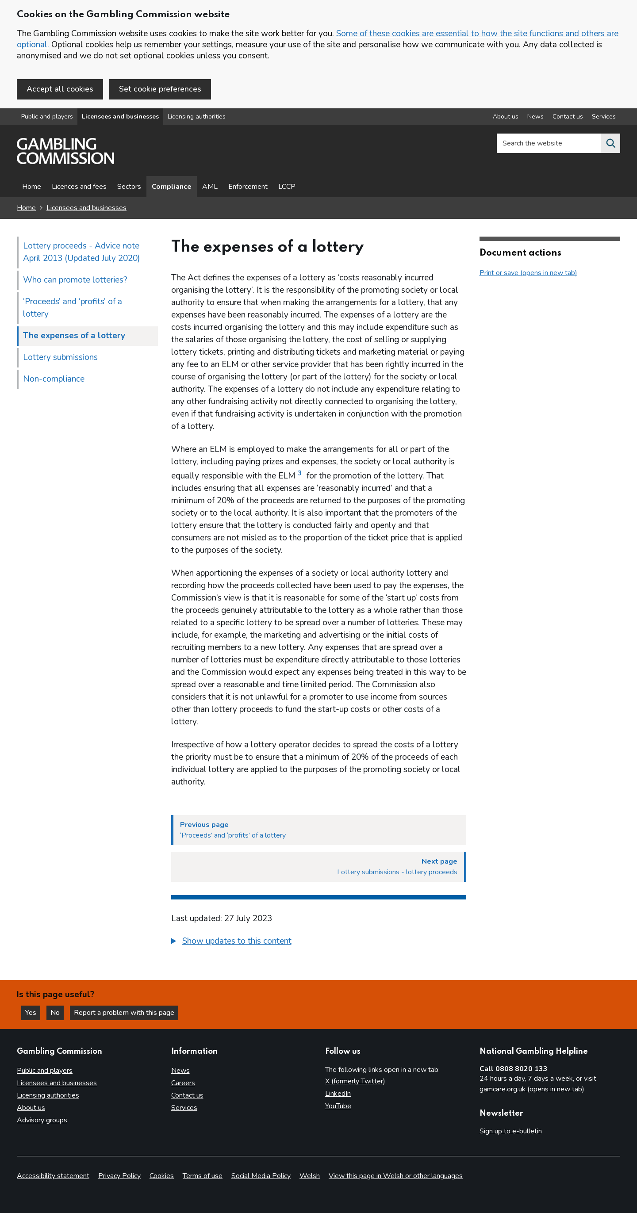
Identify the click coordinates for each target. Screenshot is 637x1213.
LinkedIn (338, 1093)
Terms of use (203, 1176)
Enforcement (248, 186)
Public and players (47, 116)
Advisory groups (42, 1120)
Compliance (172, 186)
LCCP (286, 186)
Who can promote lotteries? (75, 280)
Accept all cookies (60, 89)
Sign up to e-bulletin (511, 1131)
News (180, 1070)
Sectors (129, 186)
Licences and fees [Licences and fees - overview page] (79, 186)
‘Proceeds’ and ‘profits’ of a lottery (72, 308)
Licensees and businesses (120, 116)
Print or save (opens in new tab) (528, 273)
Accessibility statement (53, 1176)
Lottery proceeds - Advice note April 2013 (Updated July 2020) (81, 252)
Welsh (309, 1176)
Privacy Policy (119, 1176)
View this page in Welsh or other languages (396, 1176)
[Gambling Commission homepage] (65, 162)
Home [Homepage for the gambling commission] (26, 208)
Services (184, 1108)
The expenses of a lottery (74, 335)
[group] (318, 942)
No (57, 1013)
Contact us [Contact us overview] (568, 116)
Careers (183, 1083)
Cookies (162, 1176)
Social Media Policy (261, 1176)
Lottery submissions (60, 357)
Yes (32, 1013)
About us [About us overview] (505, 116)
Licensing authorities (197, 116)
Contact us (187, 1095)
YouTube (338, 1106)
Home (31, 186)
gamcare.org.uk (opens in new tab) (532, 1089)
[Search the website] (610, 143)
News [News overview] (535, 116)
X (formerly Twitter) (355, 1081)
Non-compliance (53, 379)
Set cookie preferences (160, 89)
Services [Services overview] (604, 116)
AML (210, 186)
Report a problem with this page (124, 1013)
